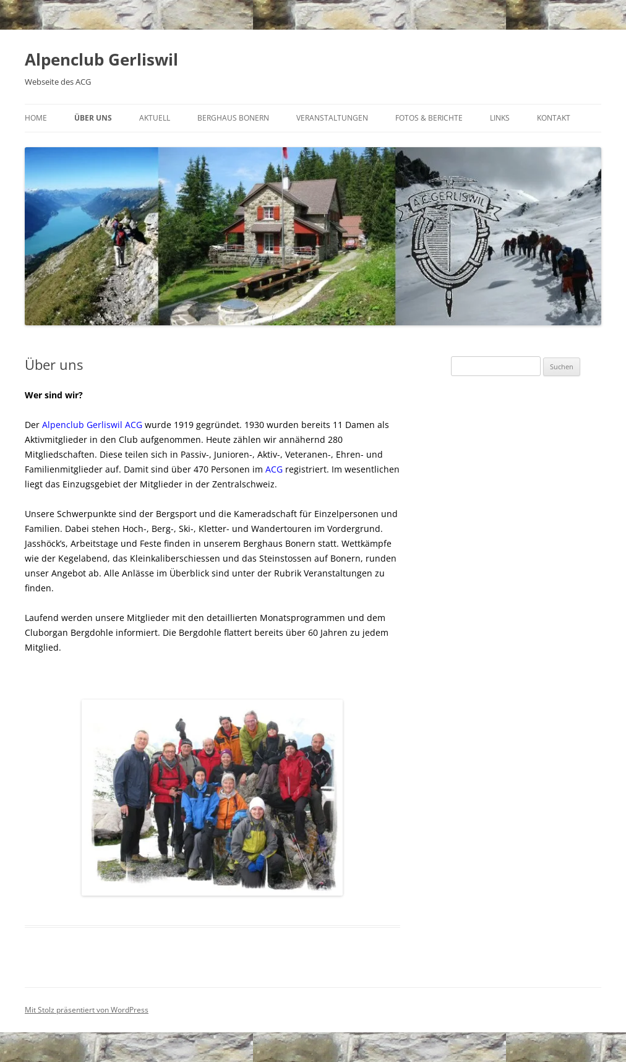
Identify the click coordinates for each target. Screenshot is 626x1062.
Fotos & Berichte (429, 118)
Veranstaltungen (332, 118)
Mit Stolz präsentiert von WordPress (86, 1009)
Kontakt (553, 118)
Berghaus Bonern (233, 118)
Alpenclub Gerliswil (101, 59)
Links (500, 118)
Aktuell (154, 118)
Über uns (93, 118)
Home (36, 118)
